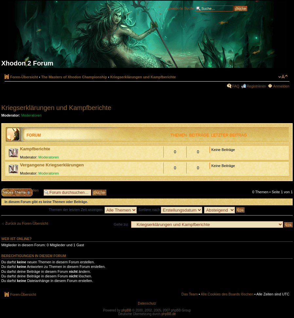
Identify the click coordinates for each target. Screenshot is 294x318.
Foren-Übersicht (24, 77)
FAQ (235, 86)
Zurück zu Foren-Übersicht (26, 223)
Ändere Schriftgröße (283, 77)
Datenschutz (147, 303)
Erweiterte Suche (180, 8)
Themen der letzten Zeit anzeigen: (93, 210)
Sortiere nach (170, 210)
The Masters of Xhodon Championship (74, 77)
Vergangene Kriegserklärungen (52, 164)
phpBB (126, 310)
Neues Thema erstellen (20, 192)
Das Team (189, 294)
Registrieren (256, 86)
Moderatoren (31, 115)
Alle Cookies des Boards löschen (227, 294)
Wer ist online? (16, 239)
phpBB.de (168, 314)
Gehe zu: (121, 224)
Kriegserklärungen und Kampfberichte (143, 77)
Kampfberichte (35, 148)
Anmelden (281, 86)
